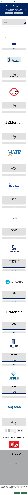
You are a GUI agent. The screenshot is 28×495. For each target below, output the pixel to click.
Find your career (15, 439)
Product (4, 37)
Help (14, 461)
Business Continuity (14, 471)
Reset (14, 43)
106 (19, 430)
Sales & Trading (18, 13)
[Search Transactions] (25, 23)
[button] (1, 1)
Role (4, 32)
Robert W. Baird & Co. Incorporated (8, 484)
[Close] (26, 486)
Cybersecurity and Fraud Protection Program (14, 473)
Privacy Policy (14, 465)
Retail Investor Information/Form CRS (14, 463)
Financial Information (14, 469)
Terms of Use (14, 467)
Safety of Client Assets (14, 475)
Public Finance (9, 13)
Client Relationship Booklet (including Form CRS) (14, 477)
